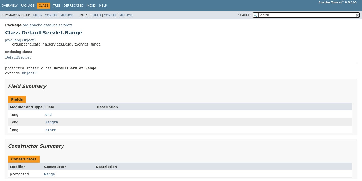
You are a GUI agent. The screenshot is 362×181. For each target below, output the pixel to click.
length (51, 122)
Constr (51, 15)
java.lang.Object (19, 40)
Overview (10, 5)
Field (37, 15)
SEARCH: (245, 15)
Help (103, 5)
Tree (57, 5)
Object (28, 73)
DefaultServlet (18, 57)
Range (49, 174)
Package (27, 5)
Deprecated (74, 5)
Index (91, 5)
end (48, 115)
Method (67, 15)
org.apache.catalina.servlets (47, 25)
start (50, 130)
